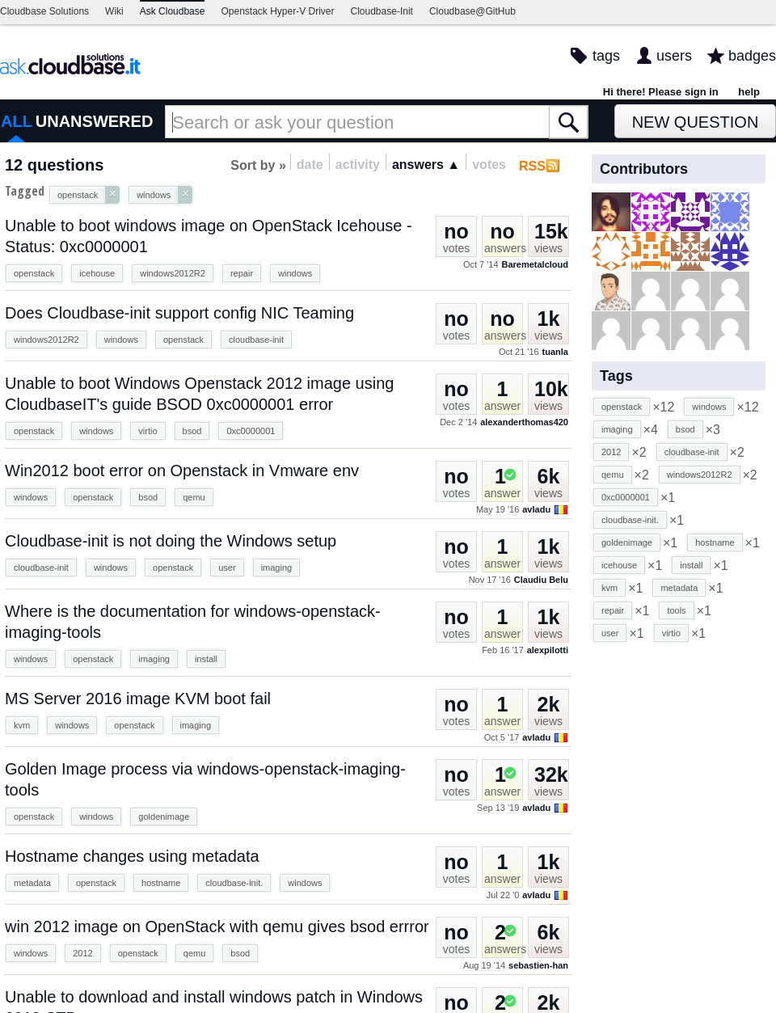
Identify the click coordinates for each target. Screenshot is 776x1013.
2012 (82, 953)
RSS (532, 166)
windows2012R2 (172, 273)
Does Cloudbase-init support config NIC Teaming (179, 313)
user (226, 567)
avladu (536, 509)
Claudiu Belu (541, 580)
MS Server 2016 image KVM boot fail (138, 698)
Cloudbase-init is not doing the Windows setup (170, 541)
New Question (695, 122)
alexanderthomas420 (524, 422)
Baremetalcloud (534, 264)
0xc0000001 (250, 431)
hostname (160, 883)
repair (241, 273)
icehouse (97, 273)
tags (606, 56)
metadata (32, 883)
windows (295, 273)
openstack (34, 273)
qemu (194, 497)
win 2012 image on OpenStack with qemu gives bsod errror (217, 926)
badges (752, 56)
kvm (22, 725)
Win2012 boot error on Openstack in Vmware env (182, 470)
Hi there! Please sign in (661, 92)
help (749, 92)
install (206, 659)
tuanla (555, 352)
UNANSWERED (95, 121)
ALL (16, 121)
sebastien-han (538, 965)
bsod (192, 431)
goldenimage (163, 816)
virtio (147, 431)
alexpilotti (547, 650)
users (674, 56)
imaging (277, 567)
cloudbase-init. (234, 883)
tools (676, 610)
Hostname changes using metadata (132, 856)
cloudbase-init (256, 339)
